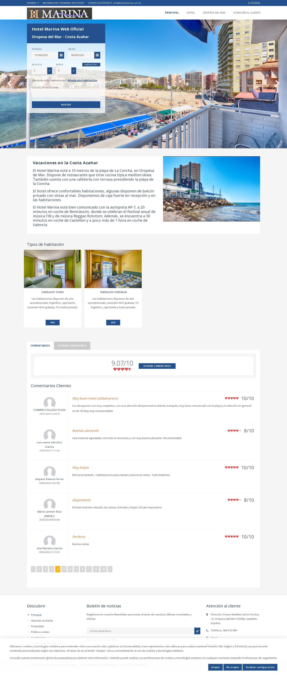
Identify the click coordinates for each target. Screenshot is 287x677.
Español (32, 2)
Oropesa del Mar (214, 12)
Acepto (215, 667)
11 (96, 569)
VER (52, 322)
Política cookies (40, 632)
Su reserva (254, 2)
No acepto (232, 667)
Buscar (66, 104)
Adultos (37, 64)
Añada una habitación (82, 80)
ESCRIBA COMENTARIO (157, 365)
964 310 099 (78, 2)
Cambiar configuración (260, 667)
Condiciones (38, 638)
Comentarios (40, 345)
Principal (172, 12)
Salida (71, 49)
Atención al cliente (246, 12)
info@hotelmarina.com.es (127, 2)
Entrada (37, 49)
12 (103, 569)
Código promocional (45, 87)
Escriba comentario (72, 345)
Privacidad (37, 626)
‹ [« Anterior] (33, 569)
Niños (59, 64)
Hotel (191, 12)
